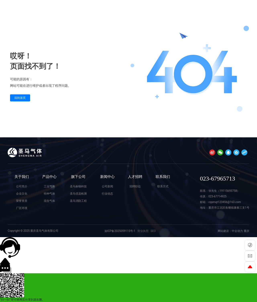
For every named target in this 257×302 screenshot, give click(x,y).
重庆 (246, 231)
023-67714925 (217, 196)
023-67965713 (236, 9)
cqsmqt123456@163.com (224, 202)
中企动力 (237, 231)
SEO (153, 231)
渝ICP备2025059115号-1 (119, 231)
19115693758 (228, 190)
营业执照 (143, 231)
